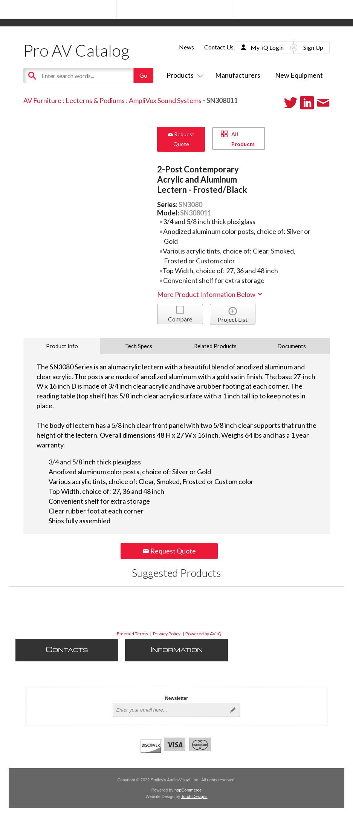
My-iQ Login (267, 47)
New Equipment (299, 75)
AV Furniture (42, 100)
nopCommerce (188, 790)
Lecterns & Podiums (95, 100)
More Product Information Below (210, 294)
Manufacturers (237, 75)
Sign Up (313, 47)
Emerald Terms (132, 633)
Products (183, 75)
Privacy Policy (166, 633)
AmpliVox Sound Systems (165, 100)
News (186, 47)
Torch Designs (194, 796)
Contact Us (219, 47)
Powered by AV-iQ (203, 633)
